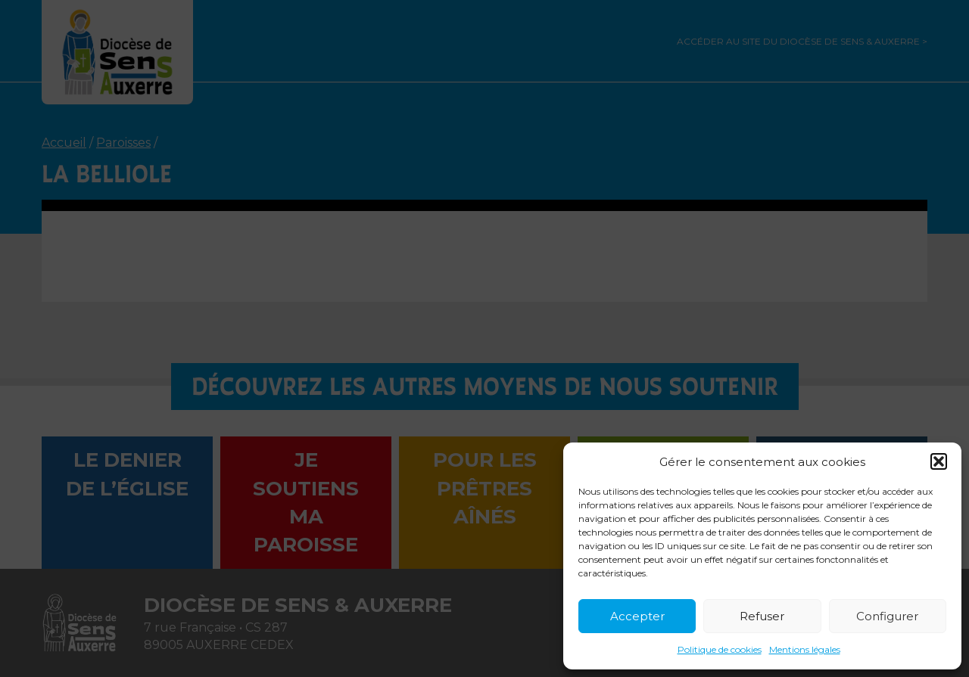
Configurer (887, 616)
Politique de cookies (720, 649)
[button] (938, 461)
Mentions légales (804, 649)
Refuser (762, 616)
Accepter (637, 616)
